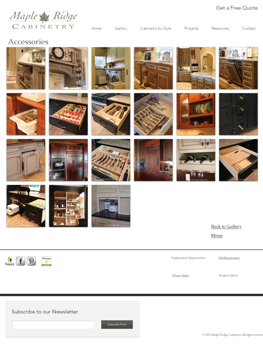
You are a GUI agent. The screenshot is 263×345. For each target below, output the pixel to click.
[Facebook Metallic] (20, 261)
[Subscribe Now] (117, 324)
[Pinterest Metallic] (31, 261)
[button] (26, 68)
